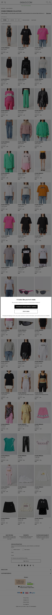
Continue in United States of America (26, 306)
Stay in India (26, 311)
